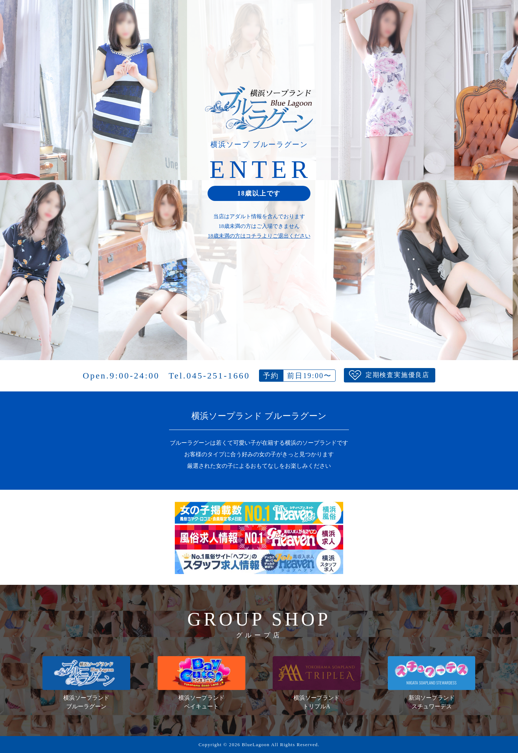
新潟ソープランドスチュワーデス (431, 682)
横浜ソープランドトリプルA (316, 682)
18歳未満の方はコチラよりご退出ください (259, 236)
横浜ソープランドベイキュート (201, 682)
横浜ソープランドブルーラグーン (86, 682)
